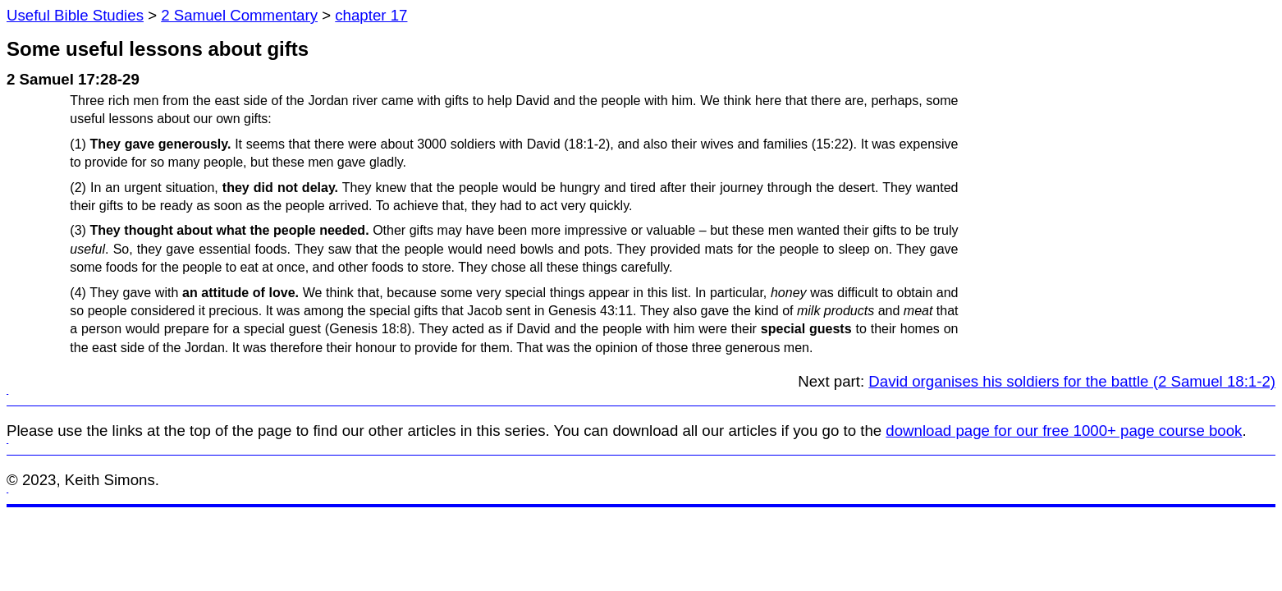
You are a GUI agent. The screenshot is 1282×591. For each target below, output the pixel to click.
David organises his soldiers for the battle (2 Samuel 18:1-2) (1071, 381)
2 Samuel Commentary (239, 15)
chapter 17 (371, 15)
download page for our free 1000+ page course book (1064, 430)
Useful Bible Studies (75, 15)
